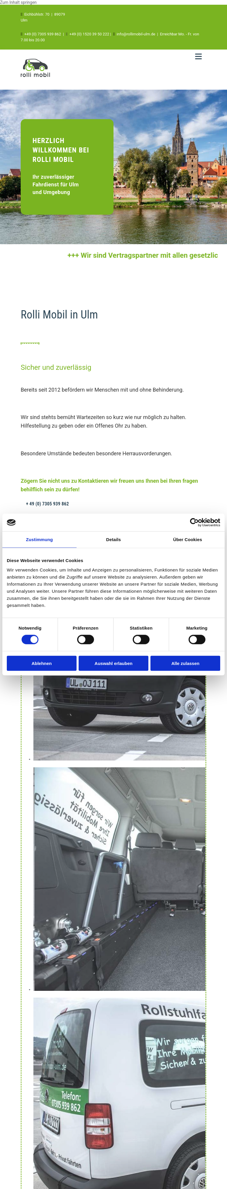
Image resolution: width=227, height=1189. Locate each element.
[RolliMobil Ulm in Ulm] (35, 78)
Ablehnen (42, 663)
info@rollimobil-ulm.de (136, 34)
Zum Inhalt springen (18, 2)
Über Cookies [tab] (187, 539)
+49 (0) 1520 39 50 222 (89, 34)
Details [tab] (113, 539)
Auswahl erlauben (113, 663)
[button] (47, 503)
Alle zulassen (185, 663)
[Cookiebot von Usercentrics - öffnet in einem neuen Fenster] (194, 522)
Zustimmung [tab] (39, 539)
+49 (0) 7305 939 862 (42, 34)
